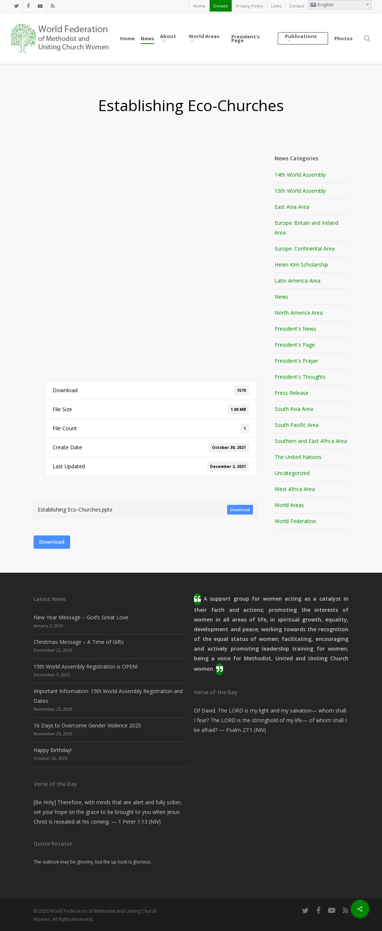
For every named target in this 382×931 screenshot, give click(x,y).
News (281, 296)
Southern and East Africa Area (311, 440)
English (322, 4)
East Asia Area (292, 206)
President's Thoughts (300, 376)
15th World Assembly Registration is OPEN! (86, 666)
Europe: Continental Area (305, 248)
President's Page (295, 344)
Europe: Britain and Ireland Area (306, 227)
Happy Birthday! (53, 750)
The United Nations (298, 456)
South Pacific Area (297, 424)
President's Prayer (296, 360)
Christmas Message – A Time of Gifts (79, 641)
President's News (295, 328)
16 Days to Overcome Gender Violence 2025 (87, 725)
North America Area (299, 312)
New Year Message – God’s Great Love (81, 617)
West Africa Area (295, 489)
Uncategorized (292, 472)
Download (240, 509)
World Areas (289, 505)
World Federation (295, 521)
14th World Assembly (300, 174)
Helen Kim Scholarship (301, 264)
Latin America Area (297, 280)
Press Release (292, 392)
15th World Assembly (300, 190)
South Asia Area (294, 408)
